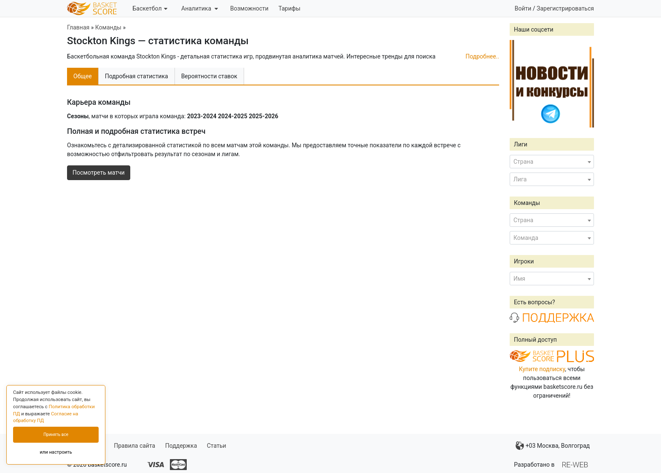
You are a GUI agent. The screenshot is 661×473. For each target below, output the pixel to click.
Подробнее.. (482, 56)
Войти (523, 8)
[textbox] (552, 161)
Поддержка (181, 445)
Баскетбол (149, 8)
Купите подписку (542, 369)
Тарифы (289, 8)
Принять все (55, 434)
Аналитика (199, 8)
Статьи (216, 445)
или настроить (56, 452)
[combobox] (552, 161)
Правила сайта (134, 445)
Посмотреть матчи (99, 172)
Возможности (249, 8)
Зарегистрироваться (565, 8)
